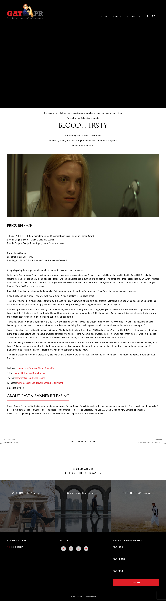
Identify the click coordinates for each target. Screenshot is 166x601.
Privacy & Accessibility (89, 596)
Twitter (92, 441)
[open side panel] (157, 16)
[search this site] (148, 16)
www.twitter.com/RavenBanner (30, 378)
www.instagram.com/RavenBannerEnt (36, 368)
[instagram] (78, 548)
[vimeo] (86, 548)
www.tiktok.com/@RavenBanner (30, 373)
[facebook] (71, 548)
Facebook (82, 441)
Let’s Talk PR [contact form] (15, 546)
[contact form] (153, 16)
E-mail (73, 441)
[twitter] (63, 548)
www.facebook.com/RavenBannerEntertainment (40, 383)
